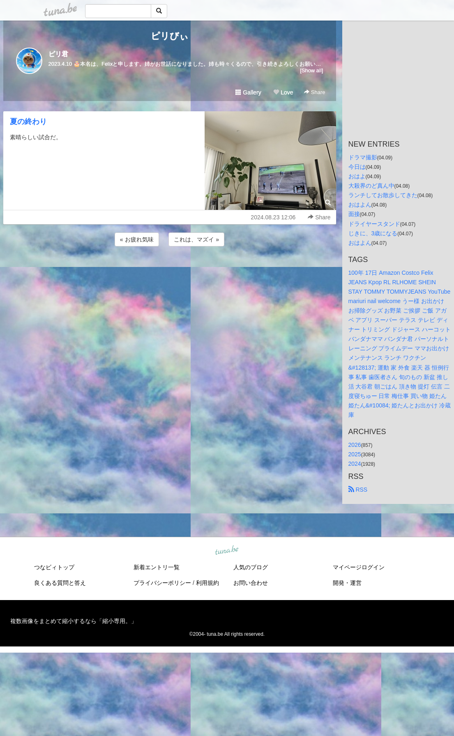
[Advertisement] (169, 270)
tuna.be (227, 550)
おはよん (359, 204)
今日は (357, 166)
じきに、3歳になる (373, 233)
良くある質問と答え (60, 583)
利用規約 (207, 583)
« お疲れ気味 (137, 239)
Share (314, 92)
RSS (358, 489)
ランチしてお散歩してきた (382, 195)
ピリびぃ (170, 36)
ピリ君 (58, 54)
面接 (354, 214)
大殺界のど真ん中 (371, 185)
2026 (354, 445)
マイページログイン (359, 567)
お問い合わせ (250, 583)
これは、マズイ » (196, 239)
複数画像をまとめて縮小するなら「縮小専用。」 (73, 621)
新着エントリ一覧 (157, 567)
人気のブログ (250, 567)
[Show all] (311, 70)
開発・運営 (347, 583)
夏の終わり (28, 121)
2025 (354, 454)
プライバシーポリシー (162, 583)
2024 (354, 463)
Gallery (248, 92)
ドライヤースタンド (374, 224)
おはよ (357, 176)
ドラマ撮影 (362, 157)
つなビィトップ (54, 567)
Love (283, 92)
